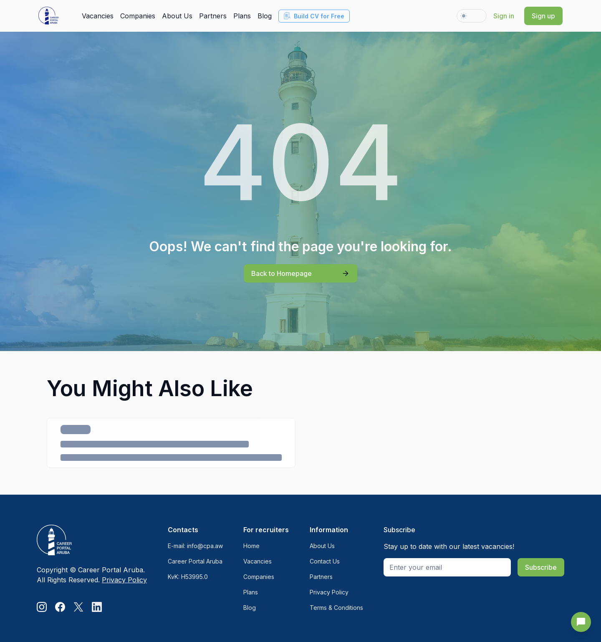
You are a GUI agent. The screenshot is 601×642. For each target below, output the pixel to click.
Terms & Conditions (336, 607)
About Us (177, 16)
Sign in (503, 16)
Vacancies (98, 16)
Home (251, 545)
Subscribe (541, 567)
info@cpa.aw (205, 545)
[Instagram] (42, 607)
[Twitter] (78, 607)
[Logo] (92, 540)
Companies (137, 16)
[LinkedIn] (97, 607)
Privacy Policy (124, 580)
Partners (213, 16)
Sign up (543, 16)
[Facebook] (60, 607)
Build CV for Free (314, 16)
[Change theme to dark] (472, 16)
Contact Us (325, 561)
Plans (242, 16)
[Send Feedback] (581, 622)
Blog (265, 16)
